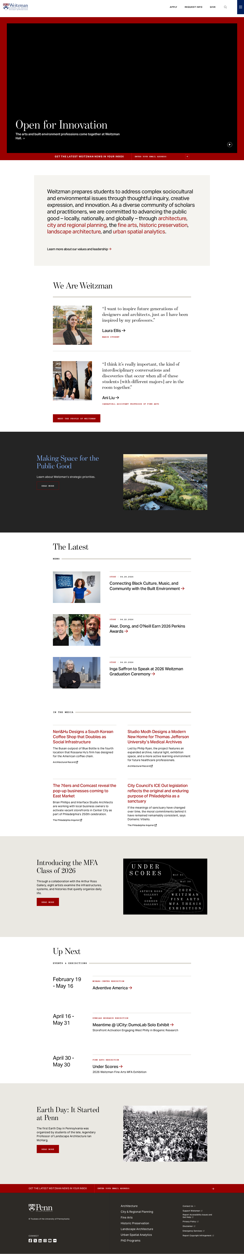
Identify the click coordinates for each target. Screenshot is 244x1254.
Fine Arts (127, 1217)
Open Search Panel (225, 8)
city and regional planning (77, 225)
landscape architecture (74, 231)
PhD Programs (130, 1240)
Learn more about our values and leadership (77, 249)
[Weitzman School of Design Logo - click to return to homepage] (16, 8)
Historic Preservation (135, 1223)
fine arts (127, 225)
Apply (173, 8)
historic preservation (163, 225)
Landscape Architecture (137, 1229)
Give (213, 8)
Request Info (193, 8)
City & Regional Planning (137, 1211)
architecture (172, 218)
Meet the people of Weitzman (77, 418)
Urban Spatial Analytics (136, 1235)
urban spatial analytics (139, 231)
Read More (48, 486)
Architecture (129, 1206)
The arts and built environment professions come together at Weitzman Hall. (68, 136)
